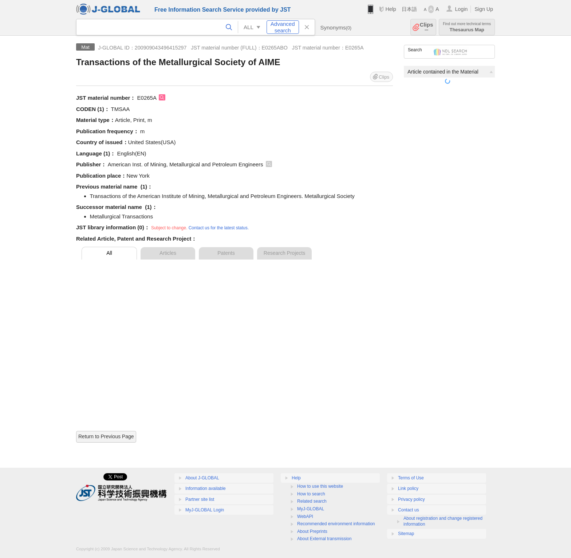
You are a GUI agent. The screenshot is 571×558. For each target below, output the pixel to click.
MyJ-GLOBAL (310, 508)
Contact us (408, 510)
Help (390, 9)
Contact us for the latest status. (219, 227)
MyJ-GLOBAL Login (204, 510)
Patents (226, 253)
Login (461, 9)
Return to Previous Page (106, 436)
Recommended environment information (336, 523)
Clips (426, 27)
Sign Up (483, 9)
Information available (205, 488)
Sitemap (406, 533)
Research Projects (284, 253)
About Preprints (312, 531)
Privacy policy (411, 499)
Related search (312, 501)
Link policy (408, 488)
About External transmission (324, 538)
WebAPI (305, 516)
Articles (168, 253)
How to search (311, 493)
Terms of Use (411, 477)
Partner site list (199, 499)
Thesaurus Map (467, 27)
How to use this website (320, 486)
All (109, 253)
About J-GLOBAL (202, 477)
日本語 (409, 9)
